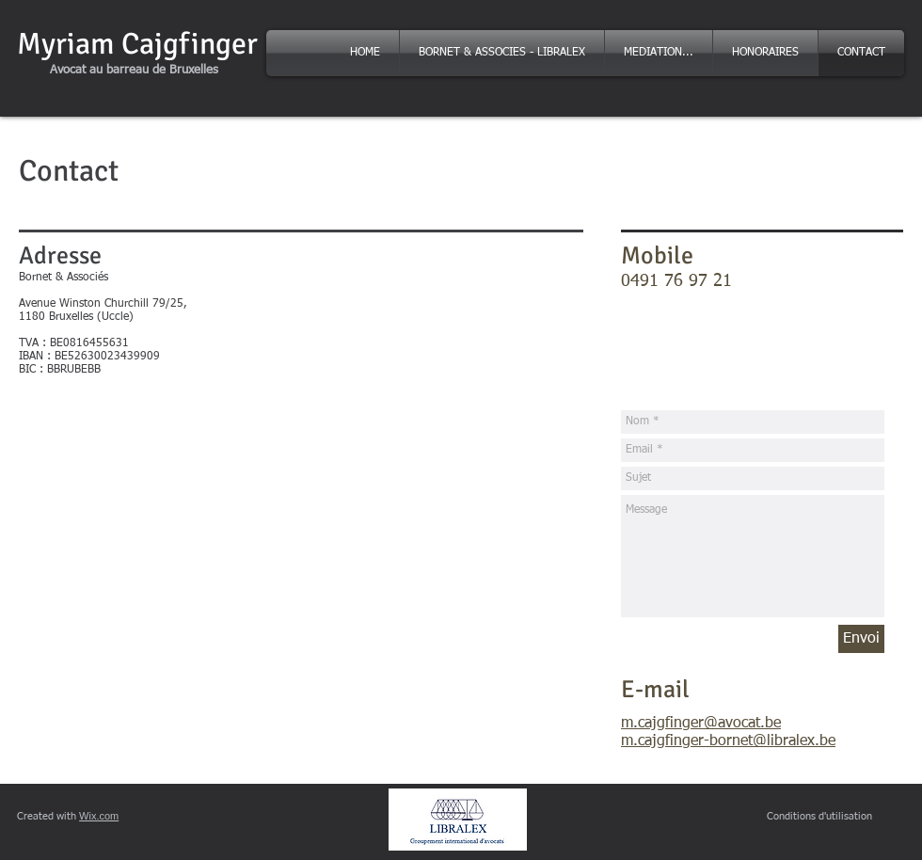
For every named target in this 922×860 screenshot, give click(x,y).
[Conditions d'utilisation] (819, 817)
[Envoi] (861, 639)
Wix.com (99, 815)
